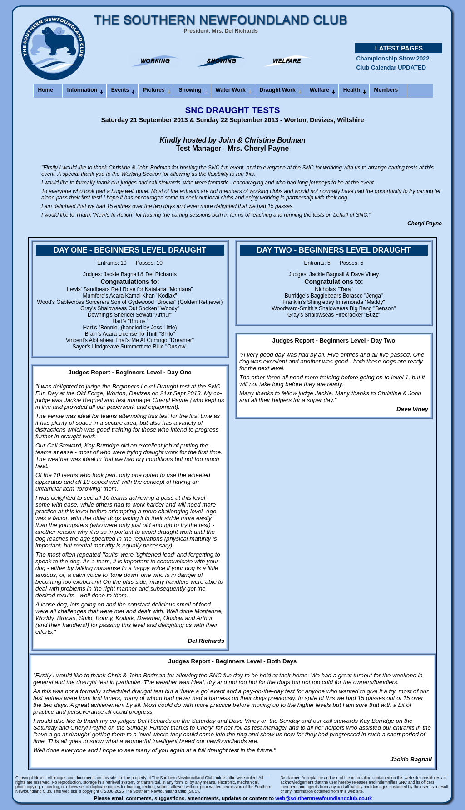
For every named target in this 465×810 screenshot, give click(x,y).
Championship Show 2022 (392, 62)
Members (386, 90)
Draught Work (278, 90)
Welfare (319, 90)
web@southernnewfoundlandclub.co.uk (323, 798)
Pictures (153, 90)
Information (82, 90)
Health (351, 90)
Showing (190, 90)
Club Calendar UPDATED (391, 71)
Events (120, 90)
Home (45, 90)
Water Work (231, 90)
